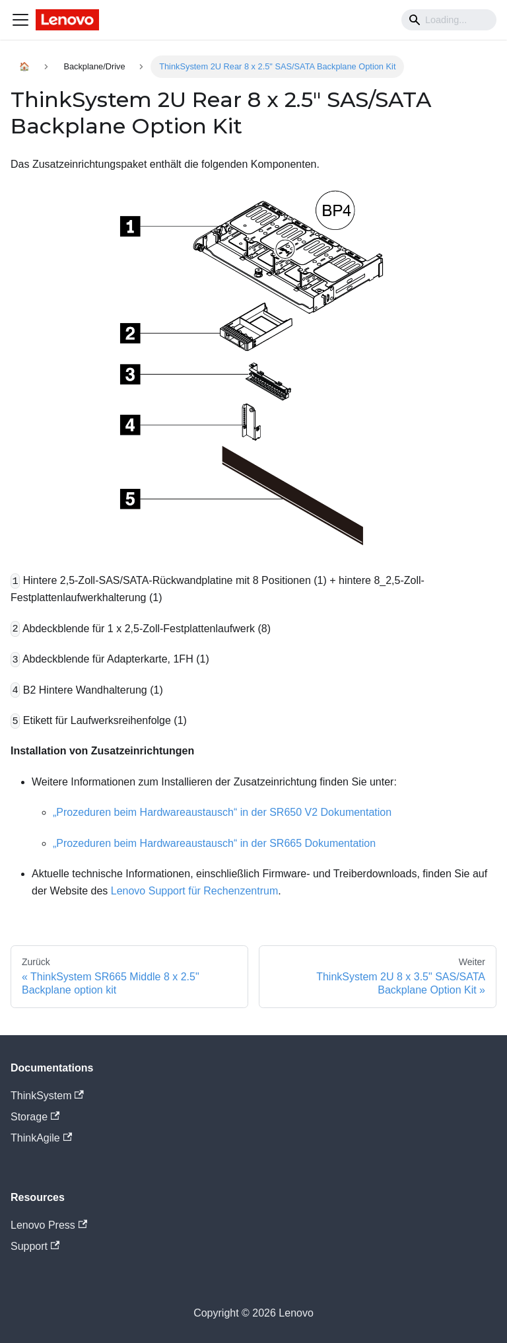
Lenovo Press (49, 1225)
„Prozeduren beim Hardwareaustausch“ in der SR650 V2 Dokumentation (222, 812)
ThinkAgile (41, 1137)
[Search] (448, 19)
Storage (35, 1116)
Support (35, 1246)
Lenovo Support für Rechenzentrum (194, 890)
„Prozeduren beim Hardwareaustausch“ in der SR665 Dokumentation (214, 843)
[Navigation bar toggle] (20, 20)
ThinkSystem (47, 1095)
